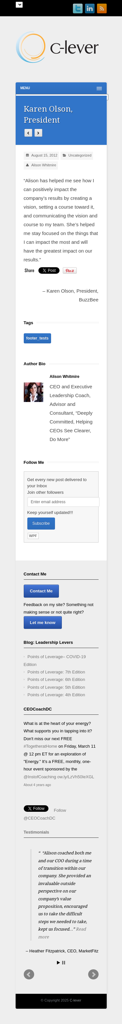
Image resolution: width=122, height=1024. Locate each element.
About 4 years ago (37, 785)
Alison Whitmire (43, 165)
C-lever (75, 1000)
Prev (29, 974)
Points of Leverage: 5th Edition (56, 687)
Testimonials (36, 832)
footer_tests (37, 338)
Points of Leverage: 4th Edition (56, 694)
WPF (33, 536)
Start (58, 962)
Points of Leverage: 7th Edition (56, 672)
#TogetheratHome (40, 746)
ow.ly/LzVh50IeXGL (75, 776)
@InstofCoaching (40, 776)
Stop (63, 962)
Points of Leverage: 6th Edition (56, 679)
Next (93, 974)
